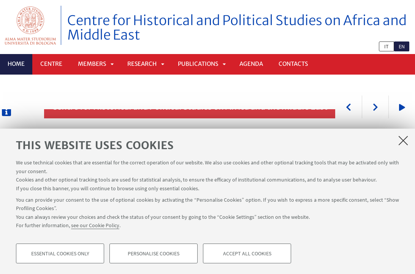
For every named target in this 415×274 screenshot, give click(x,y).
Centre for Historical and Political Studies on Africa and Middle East (237, 27)
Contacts (293, 63)
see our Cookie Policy (95, 225)
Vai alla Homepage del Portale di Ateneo (30, 25)
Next (375, 107)
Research (142, 63)
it (386, 46)
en (402, 46)
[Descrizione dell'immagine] (6, 111)
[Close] (403, 140)
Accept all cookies (247, 253)
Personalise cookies (153, 253)
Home (16, 63)
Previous (348, 107)
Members (92, 63)
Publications (198, 63)
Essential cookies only (60, 253)
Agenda (251, 63)
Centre (51, 63)
